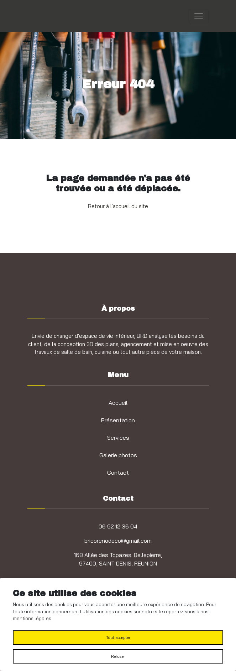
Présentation (118, 420)
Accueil (118, 402)
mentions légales (32, 618)
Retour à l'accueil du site (118, 206)
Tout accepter (118, 637)
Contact (118, 472)
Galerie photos (118, 455)
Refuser (118, 656)
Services (118, 437)
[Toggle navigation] (199, 16)
